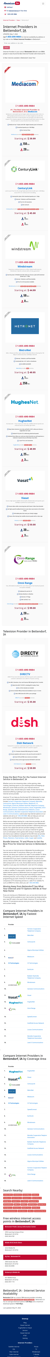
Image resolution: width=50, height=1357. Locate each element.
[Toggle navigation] (43, 3)
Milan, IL (16, 1204)
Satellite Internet (13, 1347)
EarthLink (15, 805)
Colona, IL (35, 1195)
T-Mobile (36, 1354)
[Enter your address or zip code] (25, 43)
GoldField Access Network (26, 810)
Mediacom (32, 111)
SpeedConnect (12, 810)
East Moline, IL (37, 1198)
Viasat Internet (25, 1325)
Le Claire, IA (24, 1201)
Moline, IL (24, 1204)
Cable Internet (14, 1354)
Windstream (25, 266)
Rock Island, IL (22, 1211)
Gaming (25, 1338)
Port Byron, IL (8, 1208)
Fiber (42, 836)
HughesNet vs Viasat (25, 1328)
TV (36, 1349)
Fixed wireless (19, 838)
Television (11, 838)
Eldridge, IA (7, 1201)
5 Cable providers (18, 1299)
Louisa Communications (35, 1030)
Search (6, 47)
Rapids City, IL (26, 1208)
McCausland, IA (8, 1204)
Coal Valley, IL (27, 1195)
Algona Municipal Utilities (20, 803)
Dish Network (25, 743)
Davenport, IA (27, 1198)
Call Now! (9, 7)
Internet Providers (9, 20)
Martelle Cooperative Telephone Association (29, 812)
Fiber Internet (13, 1352)
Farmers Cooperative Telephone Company (21, 801)
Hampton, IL (15, 1201)
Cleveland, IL (17, 1195)
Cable (26, 838)
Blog (25, 1323)
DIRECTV (25, 674)
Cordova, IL (7, 1198)
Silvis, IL (30, 1211)
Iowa (18, 20)
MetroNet (25, 350)
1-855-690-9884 (11, 14)
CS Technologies (13, 963)
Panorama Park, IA (40, 1211)
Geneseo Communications (20, 808)
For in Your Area (16, 11)
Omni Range (25, 583)
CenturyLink (25, 188)
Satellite (39, 838)
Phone (5, 838)
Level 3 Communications (11, 814)
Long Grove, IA (34, 1201)
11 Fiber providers (8, 1299)
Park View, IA (41, 1204)
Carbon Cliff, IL (8, 1195)
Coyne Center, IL (16, 1198)
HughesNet (25, 420)
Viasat (25, 498)
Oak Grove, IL (32, 1204)
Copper (31, 838)
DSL (39, 836)
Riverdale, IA (35, 1208)
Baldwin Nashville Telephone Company (31, 805)
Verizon (25, 1330)
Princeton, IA (17, 1208)
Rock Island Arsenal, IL (10, 1211)
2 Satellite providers (29, 1299)
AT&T (25, 1336)
